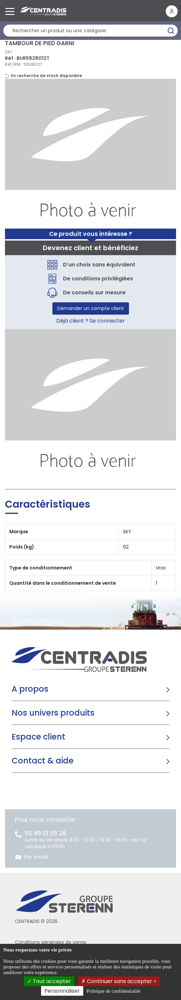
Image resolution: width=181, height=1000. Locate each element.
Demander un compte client (90, 308)
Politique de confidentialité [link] (113, 991)
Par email (36, 857)
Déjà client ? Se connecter (90, 321)
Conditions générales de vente (50, 942)
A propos (30, 688)
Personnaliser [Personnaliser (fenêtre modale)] (62, 991)
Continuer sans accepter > (118, 981)
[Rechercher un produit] (90, 31)
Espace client (38, 736)
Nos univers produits (53, 712)
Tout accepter (49, 981)
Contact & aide (43, 760)
